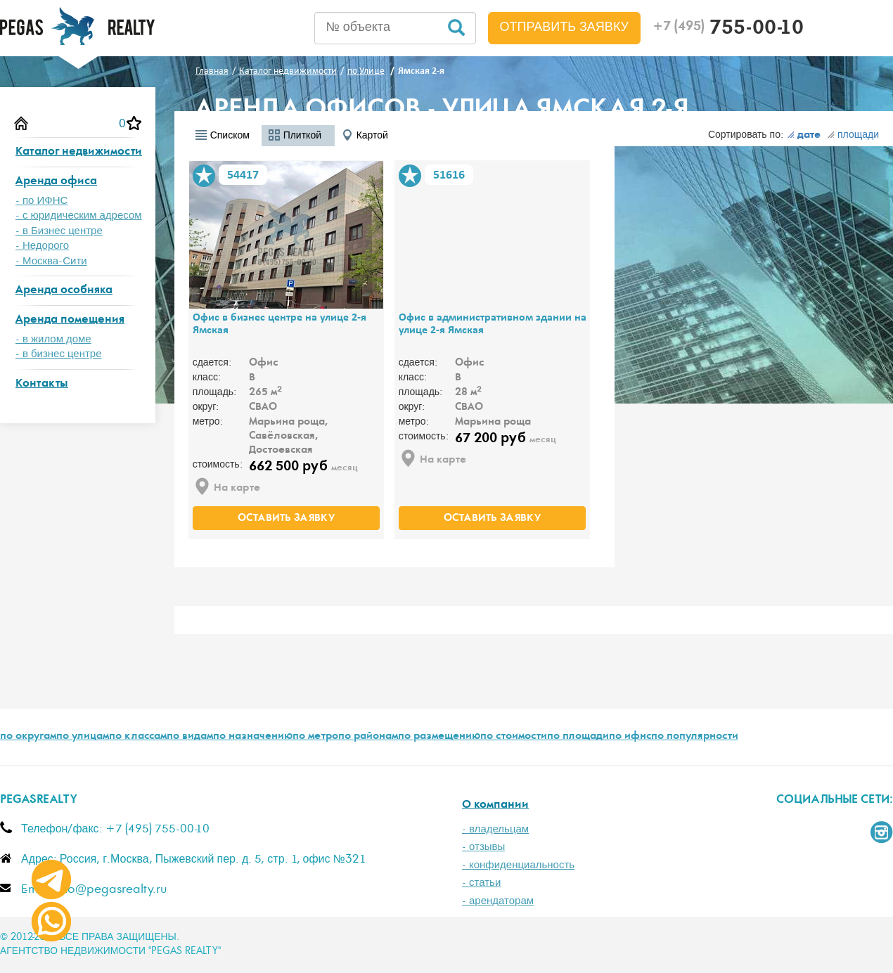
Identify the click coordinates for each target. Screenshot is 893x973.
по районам (368, 737)
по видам (190, 737)
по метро (315, 737)
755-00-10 (728, 29)
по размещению (439, 737)
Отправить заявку (564, 27)
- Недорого (42, 245)
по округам (28, 737)
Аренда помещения (69, 320)
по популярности (694, 737)
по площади (578, 737)
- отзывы (483, 847)
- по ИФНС (41, 200)
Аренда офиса (56, 181)
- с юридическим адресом (78, 215)
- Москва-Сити (51, 261)
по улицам (82, 737)
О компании (495, 805)
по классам (138, 737)
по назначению (253, 737)
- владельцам (495, 829)
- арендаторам (498, 901)
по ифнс (630, 737)
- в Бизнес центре (59, 231)
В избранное (204, 176)
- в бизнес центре (58, 354)
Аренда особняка (64, 290)
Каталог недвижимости (78, 152)
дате (804, 136)
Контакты (41, 384)
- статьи (481, 882)
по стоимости (513, 737)
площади (853, 135)
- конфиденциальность (518, 865)
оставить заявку (286, 519)
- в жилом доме (53, 339)
